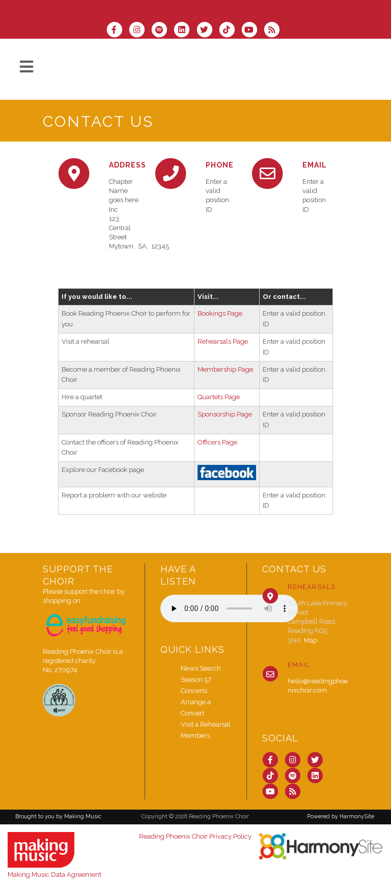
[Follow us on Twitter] (208, 31)
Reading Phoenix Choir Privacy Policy (195, 836)
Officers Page (217, 442)
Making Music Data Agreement (54, 874)
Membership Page (225, 369)
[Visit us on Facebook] (117, 31)
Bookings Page (220, 313)
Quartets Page (219, 397)
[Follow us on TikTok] (230, 31)
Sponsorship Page (225, 414)
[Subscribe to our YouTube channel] (252, 31)
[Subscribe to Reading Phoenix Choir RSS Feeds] (274, 31)
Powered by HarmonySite (340, 816)
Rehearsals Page (223, 341)
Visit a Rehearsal (206, 724)
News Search (201, 668)
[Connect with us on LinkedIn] (185, 31)
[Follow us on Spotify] (162, 31)
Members (195, 735)
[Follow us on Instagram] (140, 31)
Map (310, 640)
